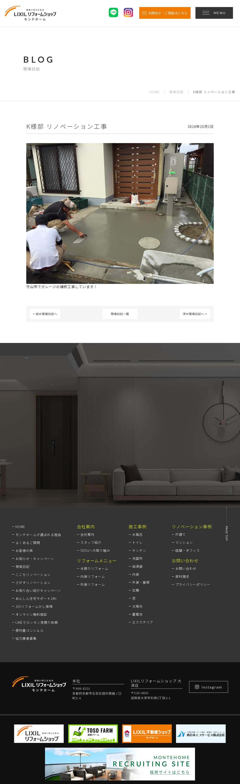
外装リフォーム (92, 525)
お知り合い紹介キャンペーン (38, 531)
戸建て (180, 475)
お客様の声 (24, 491)
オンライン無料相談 (31, 555)
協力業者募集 (26, 579)
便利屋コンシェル (29, 571)
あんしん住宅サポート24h (35, 539)
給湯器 (137, 507)
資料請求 (182, 517)
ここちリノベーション (33, 515)
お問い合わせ (185, 509)
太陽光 (137, 547)
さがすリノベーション (33, 523)
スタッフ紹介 (90, 483)
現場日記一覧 (120, 314)
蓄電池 (137, 555)
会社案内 (87, 475)
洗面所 (137, 499)
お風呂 (137, 475)
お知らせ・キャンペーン (34, 499)
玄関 (135, 531)
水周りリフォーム (94, 509)
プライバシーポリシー (192, 525)
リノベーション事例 (192, 467)
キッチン (139, 491)
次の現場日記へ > (195, 314)
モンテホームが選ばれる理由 (38, 475)
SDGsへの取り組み (95, 491)
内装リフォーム (92, 517)
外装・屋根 (141, 523)
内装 (135, 515)
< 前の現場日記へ (45, 314)
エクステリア (142, 563)
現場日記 (176, 92)
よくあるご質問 (27, 483)
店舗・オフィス (187, 491)
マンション (184, 483)
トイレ (137, 483)
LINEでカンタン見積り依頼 (36, 563)
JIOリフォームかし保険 (34, 547)
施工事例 (137, 467)
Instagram (208, 628)
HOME (155, 92)
